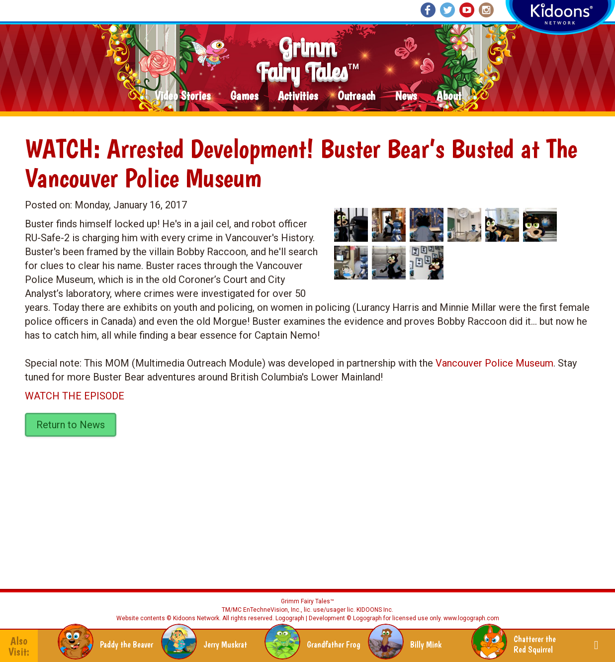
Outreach (356, 96)
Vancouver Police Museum (494, 363)
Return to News (70, 425)
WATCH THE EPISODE (74, 396)
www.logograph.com (470, 618)
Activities (298, 96)
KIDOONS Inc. (374, 609)
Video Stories (182, 96)
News (406, 96)
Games (244, 96)
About (449, 96)
